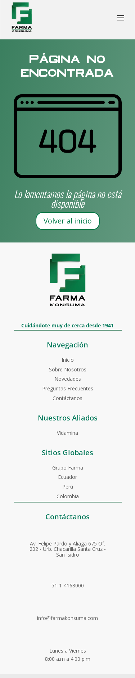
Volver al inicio (68, 221)
